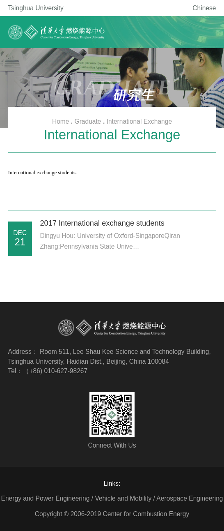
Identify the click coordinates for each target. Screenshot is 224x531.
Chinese (204, 8)
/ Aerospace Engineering (188, 498)
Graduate (88, 121)
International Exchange (139, 121)
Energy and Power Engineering (45, 498)
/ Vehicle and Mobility (121, 498)
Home (60, 121)
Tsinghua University (36, 8)
